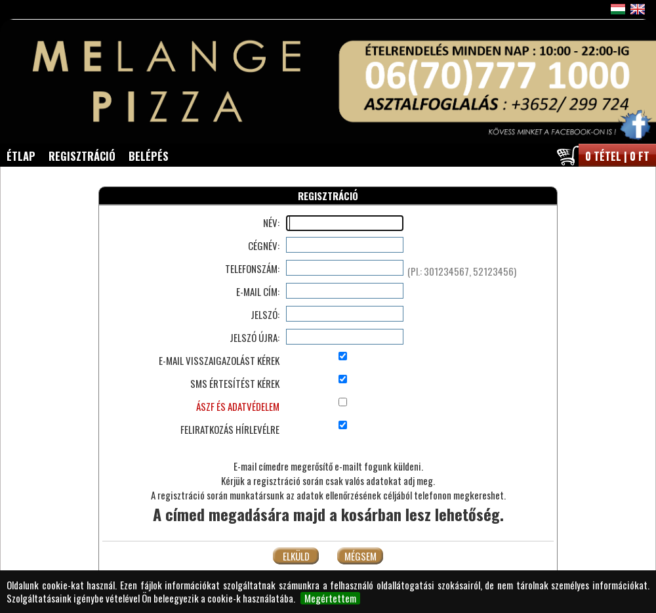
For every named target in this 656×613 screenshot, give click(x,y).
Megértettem (330, 598)
